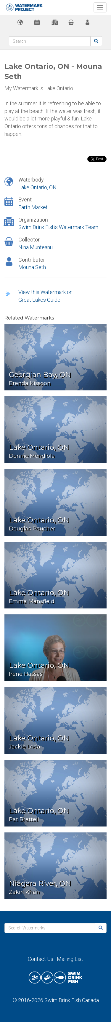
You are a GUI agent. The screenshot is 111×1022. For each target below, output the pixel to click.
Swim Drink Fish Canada (71, 1000)
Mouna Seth (32, 267)
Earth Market (33, 207)
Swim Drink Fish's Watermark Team (58, 227)
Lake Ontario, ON (37, 187)
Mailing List (70, 959)
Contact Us (40, 959)
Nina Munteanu (35, 247)
